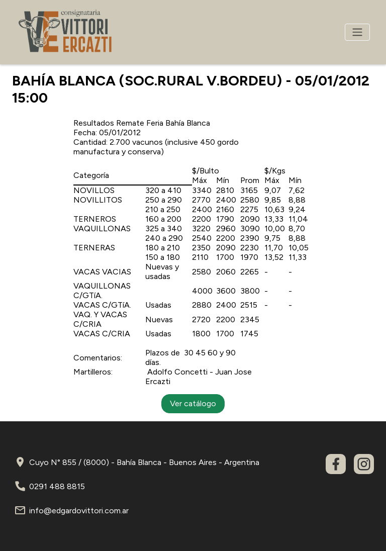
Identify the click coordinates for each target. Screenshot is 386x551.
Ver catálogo (193, 403)
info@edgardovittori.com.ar (79, 510)
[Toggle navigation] (357, 32)
